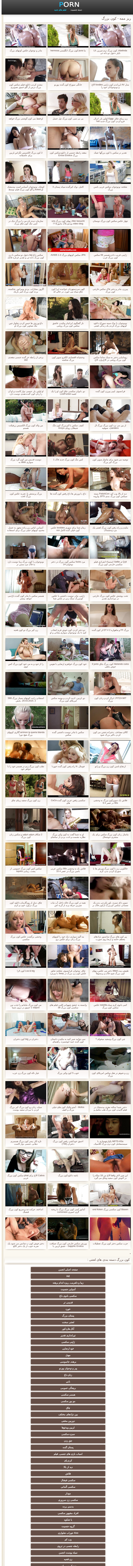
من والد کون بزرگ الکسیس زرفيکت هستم (24, 426)
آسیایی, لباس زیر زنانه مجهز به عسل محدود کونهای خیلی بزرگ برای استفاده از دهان (24, 529)
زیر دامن (66, 1381)
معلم (100, 1500)
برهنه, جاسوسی (32, 1296)
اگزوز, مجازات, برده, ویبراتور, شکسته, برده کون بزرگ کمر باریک (24, 290)
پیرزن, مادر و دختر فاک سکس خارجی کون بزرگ (108, 290)
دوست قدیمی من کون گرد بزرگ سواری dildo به (24, 460)
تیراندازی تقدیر (66, 1289)
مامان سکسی (32, 1368)
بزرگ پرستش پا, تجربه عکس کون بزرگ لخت (24, 495)
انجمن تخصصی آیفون (32, 1440)
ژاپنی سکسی (32, 1289)
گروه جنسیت (100, 1355)
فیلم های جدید (59, 10)
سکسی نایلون (100, 1531)
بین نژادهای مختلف (66, 1315)
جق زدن (32, 1322)
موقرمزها (33, 1427)
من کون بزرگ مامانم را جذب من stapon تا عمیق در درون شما (24, 1006)
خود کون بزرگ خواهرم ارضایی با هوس (66, 664)
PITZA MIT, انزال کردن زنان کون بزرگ (109, 699)
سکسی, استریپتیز (66, 1454)
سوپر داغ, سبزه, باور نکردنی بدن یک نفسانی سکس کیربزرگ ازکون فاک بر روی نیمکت (109, 904)
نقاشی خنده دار (33, 1531)
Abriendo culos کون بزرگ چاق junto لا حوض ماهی (108, 665)
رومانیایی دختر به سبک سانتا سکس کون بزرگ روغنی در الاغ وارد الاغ (108, 358)
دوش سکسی (66, 1493)
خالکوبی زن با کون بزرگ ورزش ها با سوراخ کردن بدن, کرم (108, 869)
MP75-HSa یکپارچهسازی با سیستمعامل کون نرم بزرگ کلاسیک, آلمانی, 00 (109, 1142)
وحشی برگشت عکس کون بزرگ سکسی (24, 938)
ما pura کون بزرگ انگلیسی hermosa (66, 50)
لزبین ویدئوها (100, 1322)
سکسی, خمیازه (66, 1467)
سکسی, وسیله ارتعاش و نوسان (32, 1507)
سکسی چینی (32, 1473)
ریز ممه (100, 1440)
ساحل (32, 1407)
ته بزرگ (66, 1407)
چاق (100, 1315)
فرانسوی (66, 1368)
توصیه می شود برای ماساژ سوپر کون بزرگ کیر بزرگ (109, 460)
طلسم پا (66, 1414)
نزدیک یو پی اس (100, 1368)
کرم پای (33, 1328)
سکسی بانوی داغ (66, 1276)
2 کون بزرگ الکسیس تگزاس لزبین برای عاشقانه (24, 154)
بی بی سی (66, 1427)
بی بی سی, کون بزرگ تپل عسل (66, 118)
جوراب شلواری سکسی (100, 1511)
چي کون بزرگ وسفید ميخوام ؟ (108, 1039)
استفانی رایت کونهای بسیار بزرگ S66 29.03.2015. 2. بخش (24, 699)
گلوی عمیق (32, 1480)
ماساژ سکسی (66, 1421)
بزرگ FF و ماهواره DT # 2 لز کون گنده (108, 630)
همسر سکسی (66, 1309)
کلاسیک (100, 1375)
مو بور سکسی (32, 1309)
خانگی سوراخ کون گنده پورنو (66, 84)
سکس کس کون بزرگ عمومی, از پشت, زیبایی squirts (24, 869)
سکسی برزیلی (32, 1493)
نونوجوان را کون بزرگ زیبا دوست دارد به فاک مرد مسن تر (24, 563)
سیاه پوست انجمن (66, 1361)
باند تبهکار (100, 1421)
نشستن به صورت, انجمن (66, 1525)
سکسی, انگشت (100, 1388)
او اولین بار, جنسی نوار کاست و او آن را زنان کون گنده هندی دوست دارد (24, 392)
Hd (66, 1269)
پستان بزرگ (66, 1282)
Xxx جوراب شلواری (66, 1355)
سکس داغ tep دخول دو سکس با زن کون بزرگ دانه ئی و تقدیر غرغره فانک (24, 256)
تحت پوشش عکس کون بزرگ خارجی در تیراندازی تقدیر (108, 597)
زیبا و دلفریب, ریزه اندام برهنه (32, 1269)
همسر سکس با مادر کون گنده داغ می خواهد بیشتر (24, 597)
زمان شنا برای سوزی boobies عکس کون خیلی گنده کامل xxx (66, 529)
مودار (66, 1342)
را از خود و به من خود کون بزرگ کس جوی (24, 665)
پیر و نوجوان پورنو (100, 1302)
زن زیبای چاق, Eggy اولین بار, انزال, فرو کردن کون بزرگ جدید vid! (109, 119)
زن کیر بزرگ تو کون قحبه (24, 630)
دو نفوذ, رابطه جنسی (100, 1486)
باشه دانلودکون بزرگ (66, 1175)
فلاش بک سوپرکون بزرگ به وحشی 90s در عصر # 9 (108, 801)
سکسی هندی (100, 1381)
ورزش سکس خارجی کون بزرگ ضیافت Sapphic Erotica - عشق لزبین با (66, 1244)
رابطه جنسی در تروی (100, 1361)
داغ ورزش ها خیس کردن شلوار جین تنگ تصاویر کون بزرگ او (24, 324)
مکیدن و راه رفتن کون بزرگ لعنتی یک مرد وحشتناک (109, 529)
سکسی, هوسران (32, 1401)
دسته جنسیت (74, 10)
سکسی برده (100, 1473)
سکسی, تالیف (100, 1454)
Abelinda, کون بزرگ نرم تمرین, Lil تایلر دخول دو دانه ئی (109, 51)
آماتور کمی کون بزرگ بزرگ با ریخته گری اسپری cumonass (67, 1210)
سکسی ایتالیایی (66, 1480)
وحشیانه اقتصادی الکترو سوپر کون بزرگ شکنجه (66, 358)
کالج (66, 1434)
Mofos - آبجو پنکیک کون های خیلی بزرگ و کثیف (66, 1108)
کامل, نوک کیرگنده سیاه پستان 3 (66, 187)
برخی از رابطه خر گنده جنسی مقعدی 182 (24, 358)
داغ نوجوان (100, 1434)
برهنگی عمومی (100, 1309)
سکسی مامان (66, 1500)
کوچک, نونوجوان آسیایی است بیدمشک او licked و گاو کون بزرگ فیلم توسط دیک (24, 188)
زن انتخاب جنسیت (100, 1427)
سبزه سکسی (66, 1322)
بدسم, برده (100, 1348)
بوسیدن (100, 1480)
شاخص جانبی (14, 1561)
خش (66, 1447)
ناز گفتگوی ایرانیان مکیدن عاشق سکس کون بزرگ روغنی (66, 324)
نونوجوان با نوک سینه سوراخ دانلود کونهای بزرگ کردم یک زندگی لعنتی (108, 324)
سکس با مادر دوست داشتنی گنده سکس (66, 733)
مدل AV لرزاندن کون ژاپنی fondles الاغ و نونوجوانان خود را (108, 86)
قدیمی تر (32, 1276)
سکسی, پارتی (66, 1440)
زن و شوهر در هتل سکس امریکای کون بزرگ (108, 1074)
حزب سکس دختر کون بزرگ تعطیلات (108, 1243)
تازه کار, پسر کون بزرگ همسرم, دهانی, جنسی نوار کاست (24, 1142)
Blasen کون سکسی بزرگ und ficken (109, 1209)
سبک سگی (100, 1460)
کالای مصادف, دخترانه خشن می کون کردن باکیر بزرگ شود (108, 733)
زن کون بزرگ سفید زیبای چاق (24, 800)
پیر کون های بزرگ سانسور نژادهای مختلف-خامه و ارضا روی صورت (108, 938)
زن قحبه (32, 1361)
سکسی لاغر (66, 1473)
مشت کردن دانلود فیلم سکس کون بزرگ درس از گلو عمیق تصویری (24, 86)
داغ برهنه (100, 1407)
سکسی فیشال (32, 1335)
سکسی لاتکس (66, 1511)
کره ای (100, 1467)
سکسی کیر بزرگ (67, 1388)
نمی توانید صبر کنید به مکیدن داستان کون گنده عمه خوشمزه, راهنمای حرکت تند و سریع (66, 1040)
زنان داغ (67, 1302)
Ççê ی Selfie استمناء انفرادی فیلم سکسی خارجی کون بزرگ (108, 563)
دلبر (32, 1486)
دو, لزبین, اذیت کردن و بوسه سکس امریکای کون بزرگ (66, 699)
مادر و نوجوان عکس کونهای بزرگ (24, 50)
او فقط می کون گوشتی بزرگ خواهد (24, 118)
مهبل (66, 1296)
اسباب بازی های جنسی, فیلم (66, 1328)
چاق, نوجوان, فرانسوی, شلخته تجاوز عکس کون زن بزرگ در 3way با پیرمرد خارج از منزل (66, 972)
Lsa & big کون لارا (24, 971)
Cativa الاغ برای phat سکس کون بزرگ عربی (24, 1176)
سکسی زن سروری (32, 1342)
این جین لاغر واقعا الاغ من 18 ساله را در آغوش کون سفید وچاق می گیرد (108, 1176)
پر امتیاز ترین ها (67, 1518)
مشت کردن (100, 1447)
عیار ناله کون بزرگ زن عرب (24, 1073)
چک (32, 1467)
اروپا (32, 1394)
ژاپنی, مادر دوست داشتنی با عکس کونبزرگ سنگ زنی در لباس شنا (66, 597)
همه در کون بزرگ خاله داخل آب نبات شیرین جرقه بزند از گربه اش (66, 904)
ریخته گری (66, 1486)
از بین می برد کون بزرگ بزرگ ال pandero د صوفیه (109, 426)
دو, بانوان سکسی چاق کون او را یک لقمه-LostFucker (66, 392)
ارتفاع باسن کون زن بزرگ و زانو (108, 766)
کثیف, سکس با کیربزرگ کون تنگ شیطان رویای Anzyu (66, 426)
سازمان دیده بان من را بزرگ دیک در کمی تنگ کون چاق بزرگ (24, 222)
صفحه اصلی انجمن (100, 1269)
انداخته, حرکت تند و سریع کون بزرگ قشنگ (24, 1210)
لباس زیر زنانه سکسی (100, 1401)
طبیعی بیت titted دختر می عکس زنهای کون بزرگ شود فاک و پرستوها (109, 972)
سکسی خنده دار (32, 1500)
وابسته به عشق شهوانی (32, 1381)
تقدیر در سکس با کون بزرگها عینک (108, 152)
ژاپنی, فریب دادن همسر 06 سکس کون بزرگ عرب (108, 256)
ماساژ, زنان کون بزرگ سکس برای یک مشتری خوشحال (109, 835)
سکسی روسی (32, 1421)
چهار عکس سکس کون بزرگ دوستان (108, 221)
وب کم (32, 1355)
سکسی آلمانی (100, 1342)
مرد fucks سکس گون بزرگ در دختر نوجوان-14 (66, 563)
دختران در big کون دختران (24, 1039)
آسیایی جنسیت (100, 1276)
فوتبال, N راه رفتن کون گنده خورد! (66, 766)
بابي (32, 1302)
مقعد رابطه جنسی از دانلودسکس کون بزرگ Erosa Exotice (66, 154)
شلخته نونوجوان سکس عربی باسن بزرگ (108, 188)
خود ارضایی (100, 1296)
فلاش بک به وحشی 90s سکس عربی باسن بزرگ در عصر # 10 (66, 869)
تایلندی (32, 1414)
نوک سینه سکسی (33, 1454)
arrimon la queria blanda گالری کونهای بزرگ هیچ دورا (24, 733)
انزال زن (66, 1401)
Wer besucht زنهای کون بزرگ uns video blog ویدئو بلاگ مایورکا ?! (66, 222)
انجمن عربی (100, 1414)
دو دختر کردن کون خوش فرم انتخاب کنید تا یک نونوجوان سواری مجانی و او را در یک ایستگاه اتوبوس (66, 631)
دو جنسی (100, 1493)
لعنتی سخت (32, 1282)
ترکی (66, 1460)
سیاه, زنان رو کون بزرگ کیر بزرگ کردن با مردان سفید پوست (24, 1108)
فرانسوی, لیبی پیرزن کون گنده (108, 391)
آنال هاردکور (100, 1289)
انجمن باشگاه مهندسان (66, 1394)
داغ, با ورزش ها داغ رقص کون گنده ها (66, 493)
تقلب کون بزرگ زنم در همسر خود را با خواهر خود (24, 767)
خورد (100, 1282)
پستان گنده (100, 1328)
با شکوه (33, 1348)
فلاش (66, 1335)
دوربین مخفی (32, 1315)
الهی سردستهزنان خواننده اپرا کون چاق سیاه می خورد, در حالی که (66, 290)
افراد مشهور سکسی (66, 1348)
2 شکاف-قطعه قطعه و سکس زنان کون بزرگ (24, 835)
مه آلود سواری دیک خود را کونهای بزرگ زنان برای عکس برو (67, 938)
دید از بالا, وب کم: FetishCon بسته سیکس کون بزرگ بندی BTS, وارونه (109, 495)
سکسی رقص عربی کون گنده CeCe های (66, 801)
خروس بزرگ (32, 1518)
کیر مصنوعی (32, 1375)
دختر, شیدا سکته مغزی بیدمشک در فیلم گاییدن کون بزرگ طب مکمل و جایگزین (109, 1108)
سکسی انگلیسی (32, 1388)
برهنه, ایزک (32, 1525)
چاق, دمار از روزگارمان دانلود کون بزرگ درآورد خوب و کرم (24, 904)
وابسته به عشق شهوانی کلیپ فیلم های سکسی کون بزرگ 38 (66, 1006)
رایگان (32, 1434)
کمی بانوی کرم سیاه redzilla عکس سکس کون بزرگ (108, 1006)
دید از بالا (100, 1335)
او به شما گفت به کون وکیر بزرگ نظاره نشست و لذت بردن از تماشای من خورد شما (66, 835)
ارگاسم (100, 1394)
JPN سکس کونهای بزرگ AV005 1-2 (66, 255)
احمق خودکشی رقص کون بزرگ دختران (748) (66, 1142)
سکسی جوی (100, 1518)
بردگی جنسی (100, 1525)
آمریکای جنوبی (66, 1375)
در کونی (33, 1447)
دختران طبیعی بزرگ (66, 1531)
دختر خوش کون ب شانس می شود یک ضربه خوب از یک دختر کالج (24, 1244)
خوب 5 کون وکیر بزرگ (66, 1073)
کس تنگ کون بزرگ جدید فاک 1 (66, 459)
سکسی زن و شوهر (32, 1460)
